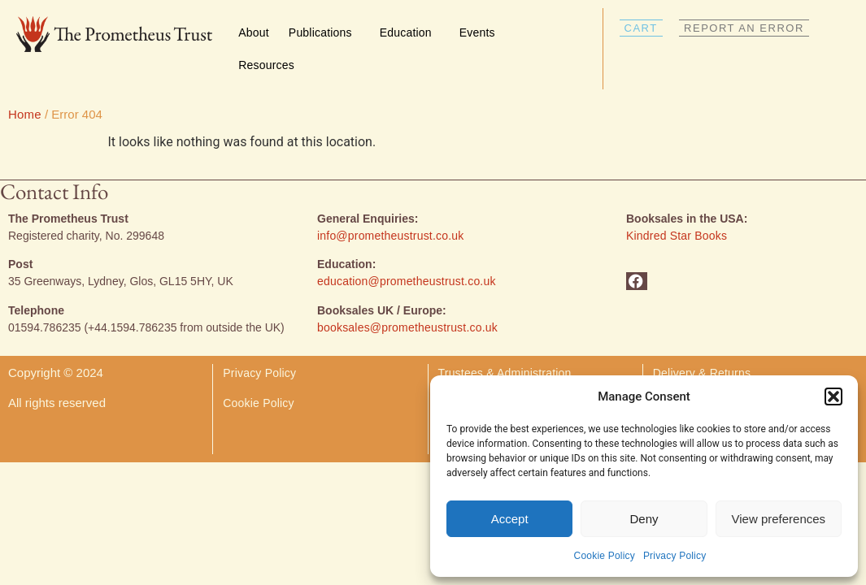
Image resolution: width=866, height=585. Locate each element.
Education (410, 32)
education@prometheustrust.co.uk (406, 251)
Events (481, 32)
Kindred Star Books (676, 206)
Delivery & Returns (703, 343)
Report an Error (693, 373)
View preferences (779, 519)
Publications (324, 32)
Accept (510, 519)
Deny (643, 519)
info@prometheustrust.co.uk (390, 206)
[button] (833, 396)
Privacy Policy (674, 555)
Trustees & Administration (505, 343)
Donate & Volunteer (489, 373)
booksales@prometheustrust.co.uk (407, 298)
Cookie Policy (604, 555)
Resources (270, 65)
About (253, 32)
